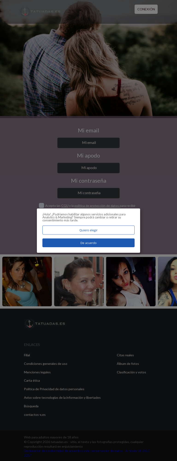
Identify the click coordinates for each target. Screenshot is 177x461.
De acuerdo (88, 243)
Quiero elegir (89, 230)
